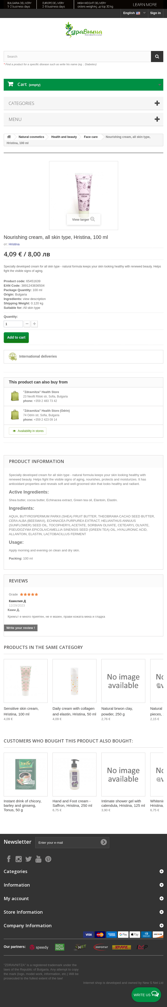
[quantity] (13, 324)
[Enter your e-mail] (72, 842)
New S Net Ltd (153, 983)
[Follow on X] (28, 859)
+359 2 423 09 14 (45, 419)
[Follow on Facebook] (8, 859)
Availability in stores (28, 431)
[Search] (157, 56)
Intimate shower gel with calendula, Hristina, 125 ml (123, 803)
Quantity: (11, 316)
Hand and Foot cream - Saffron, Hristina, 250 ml (72, 803)
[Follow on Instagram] (18, 859)
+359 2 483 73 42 (45, 401)
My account (16, 898)
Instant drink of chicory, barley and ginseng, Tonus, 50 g (22, 805)
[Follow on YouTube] (38, 859)
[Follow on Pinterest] (48, 859)
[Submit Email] (104, 842)
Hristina (14, 244)
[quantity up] (27, 324)
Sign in (155, 13)
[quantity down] (34, 324)
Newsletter (17, 842)
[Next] (158, 684)
